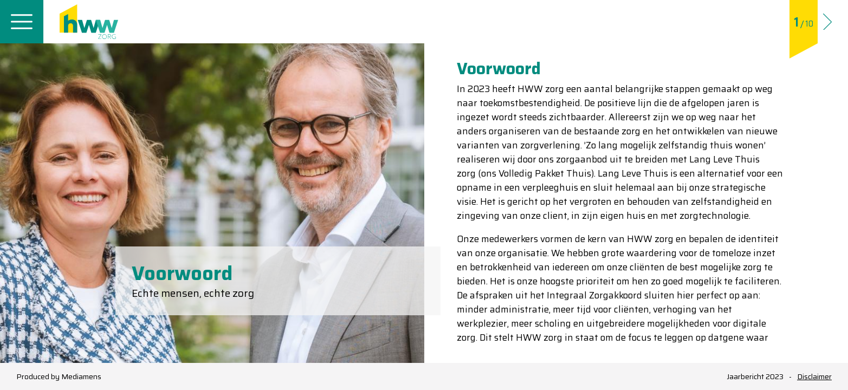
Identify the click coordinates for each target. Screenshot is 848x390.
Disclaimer (814, 376)
